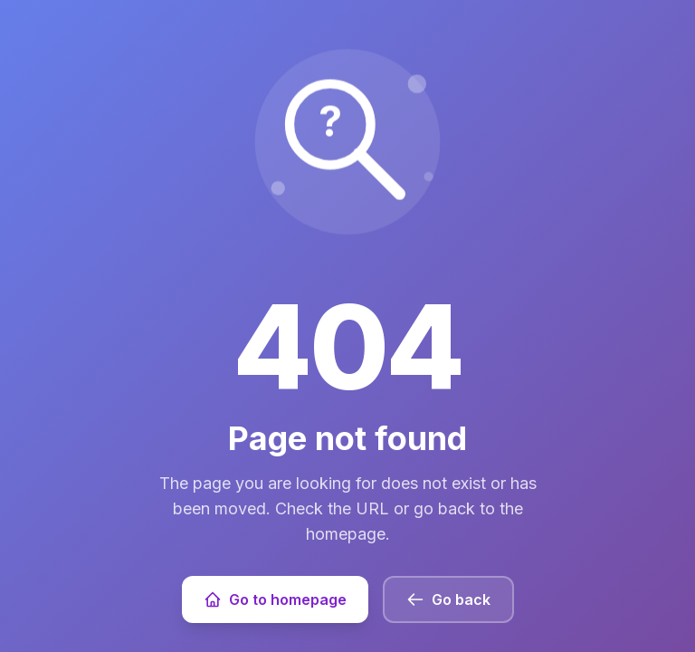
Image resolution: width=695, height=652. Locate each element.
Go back (448, 599)
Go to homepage (275, 599)
